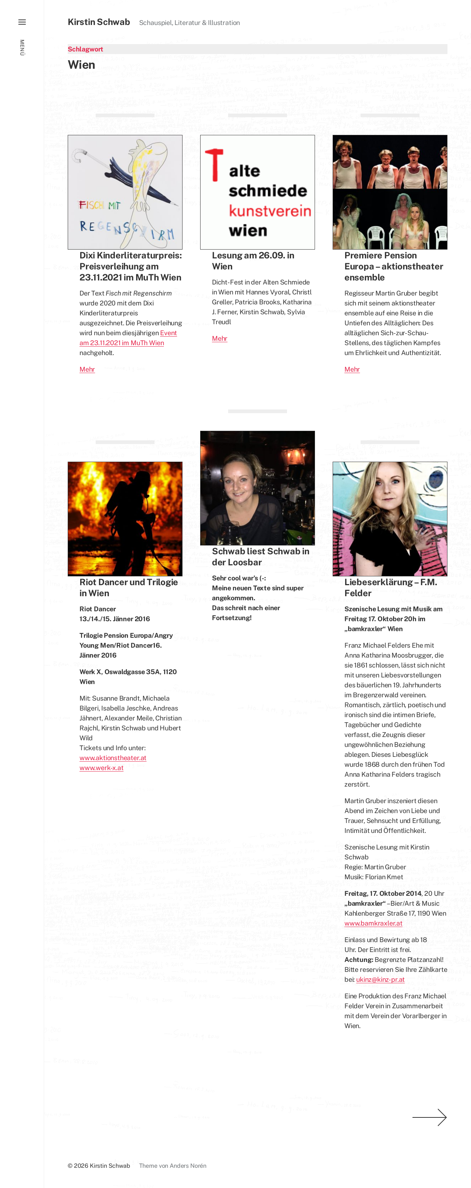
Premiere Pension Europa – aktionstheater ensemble (393, 266)
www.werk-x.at (101, 768)
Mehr (87, 369)
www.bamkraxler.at (373, 923)
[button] (22, 594)
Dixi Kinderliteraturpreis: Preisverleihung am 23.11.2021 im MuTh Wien (130, 266)
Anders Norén (188, 1165)
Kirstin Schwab (99, 21)
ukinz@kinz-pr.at (380, 979)
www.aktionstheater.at (112, 758)
